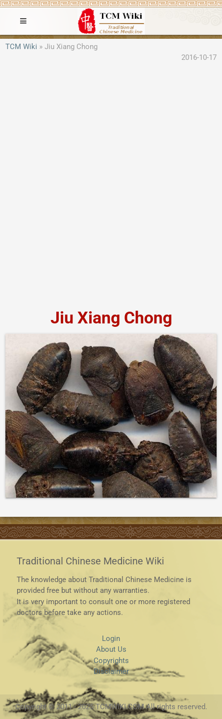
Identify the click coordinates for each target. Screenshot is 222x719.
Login (111, 638)
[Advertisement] (111, 186)
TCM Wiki (21, 46)
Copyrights (111, 660)
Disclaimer (111, 671)
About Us (111, 649)
